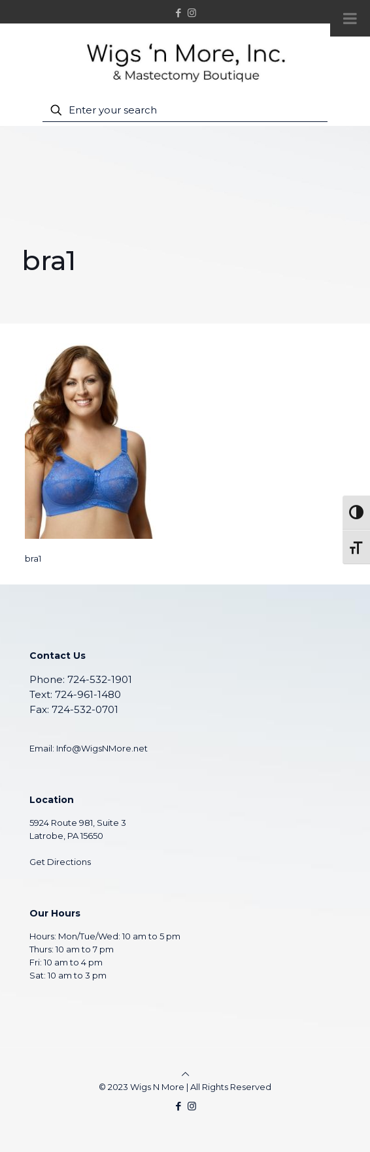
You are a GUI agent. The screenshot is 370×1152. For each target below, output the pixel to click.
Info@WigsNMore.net (102, 748)
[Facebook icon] (179, 13)
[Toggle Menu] (350, 18)
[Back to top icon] (185, 1074)
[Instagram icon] (192, 13)
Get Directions (60, 861)
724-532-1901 (99, 679)
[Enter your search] (185, 110)
